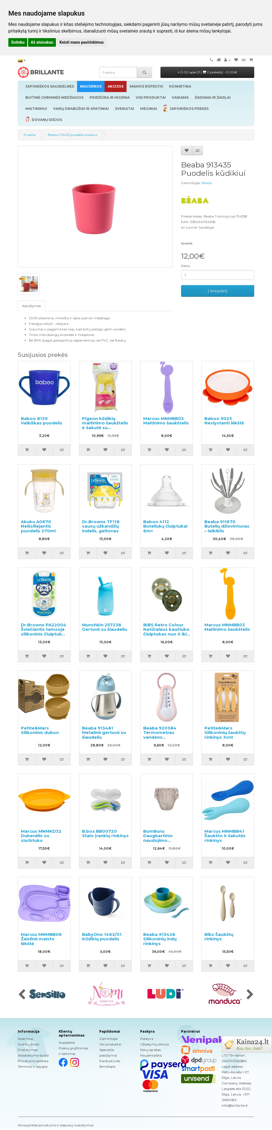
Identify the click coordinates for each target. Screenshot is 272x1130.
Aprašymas (31, 306)
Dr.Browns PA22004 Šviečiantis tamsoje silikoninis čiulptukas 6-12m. (44, 631)
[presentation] (22, 995)
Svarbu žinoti (28, 1044)
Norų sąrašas (150, 1050)
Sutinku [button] (17, 42)
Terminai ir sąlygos (33, 1066)
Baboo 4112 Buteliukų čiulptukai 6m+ (165, 526)
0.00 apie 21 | (207, 72)
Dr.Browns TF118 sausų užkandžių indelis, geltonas (101, 526)
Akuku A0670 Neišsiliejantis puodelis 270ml (38, 526)
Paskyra (146, 1039)
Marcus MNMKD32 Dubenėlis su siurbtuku (41, 836)
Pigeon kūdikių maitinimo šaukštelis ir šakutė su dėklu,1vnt (105, 425)
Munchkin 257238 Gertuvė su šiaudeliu (104, 627)
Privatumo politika (33, 1061)
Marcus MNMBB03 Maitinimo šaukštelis (166, 421)
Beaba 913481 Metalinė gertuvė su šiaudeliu (104, 732)
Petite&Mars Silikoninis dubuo (40, 730)
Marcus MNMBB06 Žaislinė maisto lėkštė (41, 939)
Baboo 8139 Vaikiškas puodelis (41, 421)
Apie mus (25, 1039)
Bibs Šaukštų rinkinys (218, 937)
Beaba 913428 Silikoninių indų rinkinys (160, 939)
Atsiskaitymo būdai (33, 1055)
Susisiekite (67, 1042)
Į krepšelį (217, 290)
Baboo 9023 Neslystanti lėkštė (224, 421)
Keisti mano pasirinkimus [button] (82, 42)
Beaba (207, 183)
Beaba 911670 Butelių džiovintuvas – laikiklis (226, 526)
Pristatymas (28, 1050)
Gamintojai (108, 1039)
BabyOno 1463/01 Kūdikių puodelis (102, 937)
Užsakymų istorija (154, 1044)
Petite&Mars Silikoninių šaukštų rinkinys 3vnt (225, 732)
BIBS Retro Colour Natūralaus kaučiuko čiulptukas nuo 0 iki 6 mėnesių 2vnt (166, 631)
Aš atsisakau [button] (42, 42)
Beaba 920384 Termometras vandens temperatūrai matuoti (159, 737)
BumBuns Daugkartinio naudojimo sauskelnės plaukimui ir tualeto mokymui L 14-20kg (165, 843)
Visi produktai (110, 1044)
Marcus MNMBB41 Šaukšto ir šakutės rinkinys (225, 836)
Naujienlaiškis (151, 1055)
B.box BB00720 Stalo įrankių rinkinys (105, 834)
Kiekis (185, 266)
